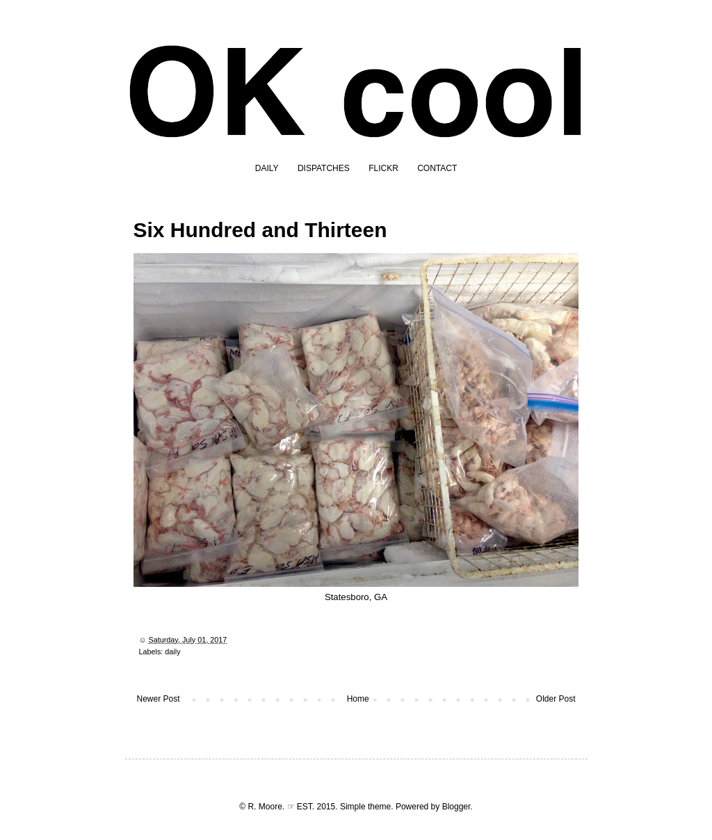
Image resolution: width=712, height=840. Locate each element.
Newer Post (158, 699)
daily (172, 651)
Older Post (556, 699)
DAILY (267, 168)
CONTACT (437, 168)
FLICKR (383, 168)
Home (358, 699)
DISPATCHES (324, 168)
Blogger (456, 806)
